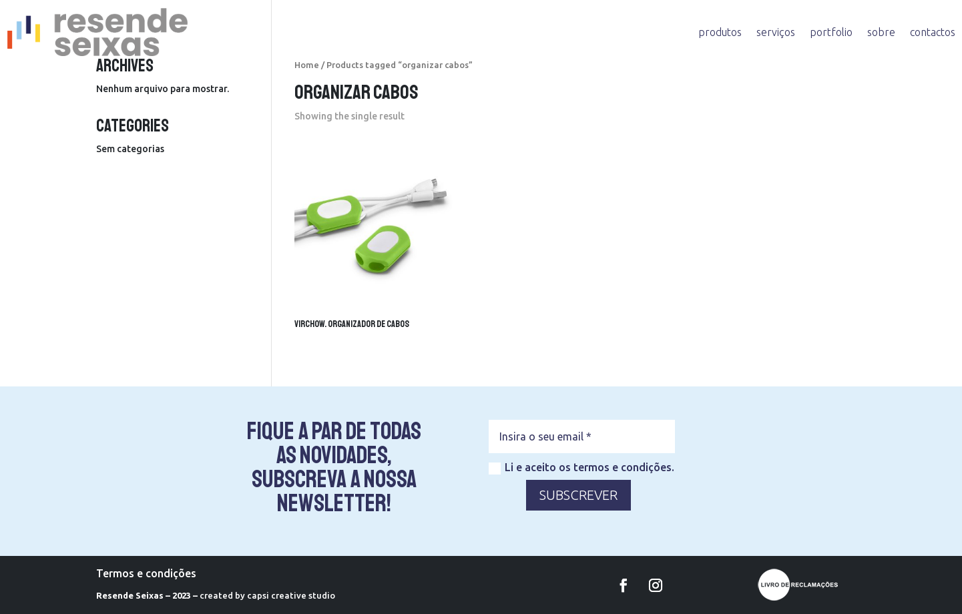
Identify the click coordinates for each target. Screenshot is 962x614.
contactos (932, 32)
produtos (720, 32)
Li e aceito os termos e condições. (581, 468)
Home (306, 64)
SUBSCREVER (578, 495)
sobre (881, 32)
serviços (775, 32)
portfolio (831, 32)
